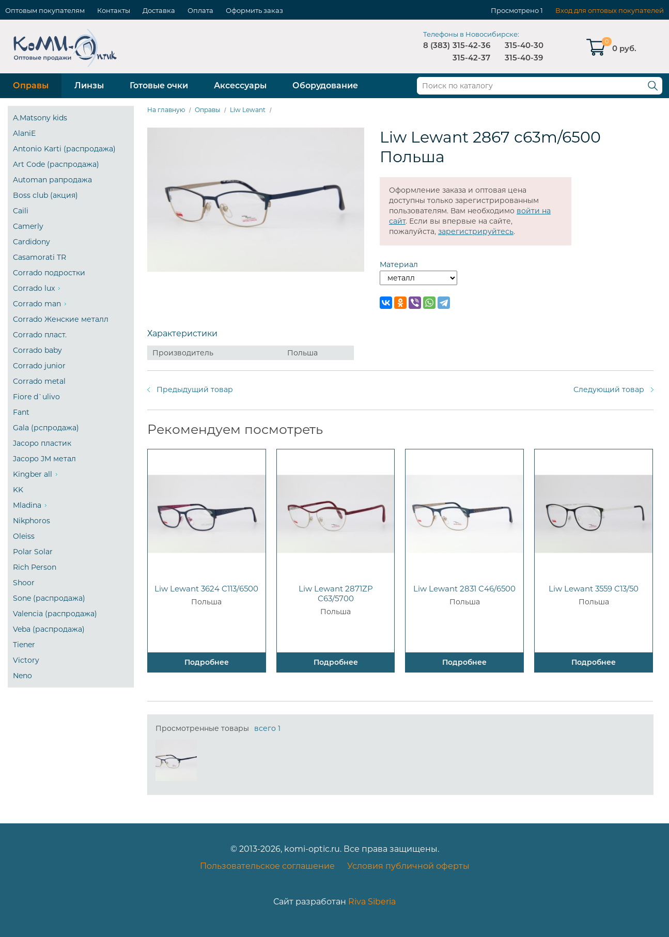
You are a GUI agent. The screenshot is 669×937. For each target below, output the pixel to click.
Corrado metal (39, 381)
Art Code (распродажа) (56, 164)
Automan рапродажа (52, 179)
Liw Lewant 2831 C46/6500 (464, 589)
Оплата (200, 10)
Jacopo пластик (42, 443)
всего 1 (267, 728)
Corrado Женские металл (60, 319)
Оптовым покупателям (45, 10)
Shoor (24, 582)
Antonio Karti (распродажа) (64, 148)
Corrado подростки (49, 272)
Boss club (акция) (45, 195)
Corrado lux (34, 288)
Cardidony (31, 241)
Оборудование (325, 85)
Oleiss (24, 536)
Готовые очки (159, 85)
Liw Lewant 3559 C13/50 (594, 589)
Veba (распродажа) (49, 629)
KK (18, 489)
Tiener (24, 644)
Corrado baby (37, 350)
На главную (166, 110)
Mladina (27, 505)
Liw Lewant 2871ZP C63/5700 (336, 593)
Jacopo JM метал (44, 458)
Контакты (113, 10)
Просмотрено (515, 10)
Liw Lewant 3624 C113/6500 (206, 589)
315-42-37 (471, 58)
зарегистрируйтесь (476, 231)
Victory (26, 660)
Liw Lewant (248, 110)
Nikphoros (31, 520)
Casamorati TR (39, 257)
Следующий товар (608, 389)
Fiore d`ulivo (36, 396)
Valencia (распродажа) (55, 613)
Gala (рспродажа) (46, 427)
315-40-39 (524, 58)
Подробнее (206, 662)
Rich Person (34, 567)
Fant (21, 412)
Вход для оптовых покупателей (609, 10)
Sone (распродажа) (49, 598)
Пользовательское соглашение (267, 866)
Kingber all (32, 474)
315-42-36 (471, 45)
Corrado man (37, 303)
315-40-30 (524, 45)
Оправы (31, 85)
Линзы (89, 85)
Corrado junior (39, 365)
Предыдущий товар (195, 389)
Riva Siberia (372, 902)
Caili (20, 210)
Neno (22, 675)
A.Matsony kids (40, 117)
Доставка (159, 10)
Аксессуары (240, 85)
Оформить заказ (254, 10)
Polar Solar (33, 551)
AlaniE (24, 133)
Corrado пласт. (40, 334)
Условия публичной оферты (408, 866)
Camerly (28, 226)
